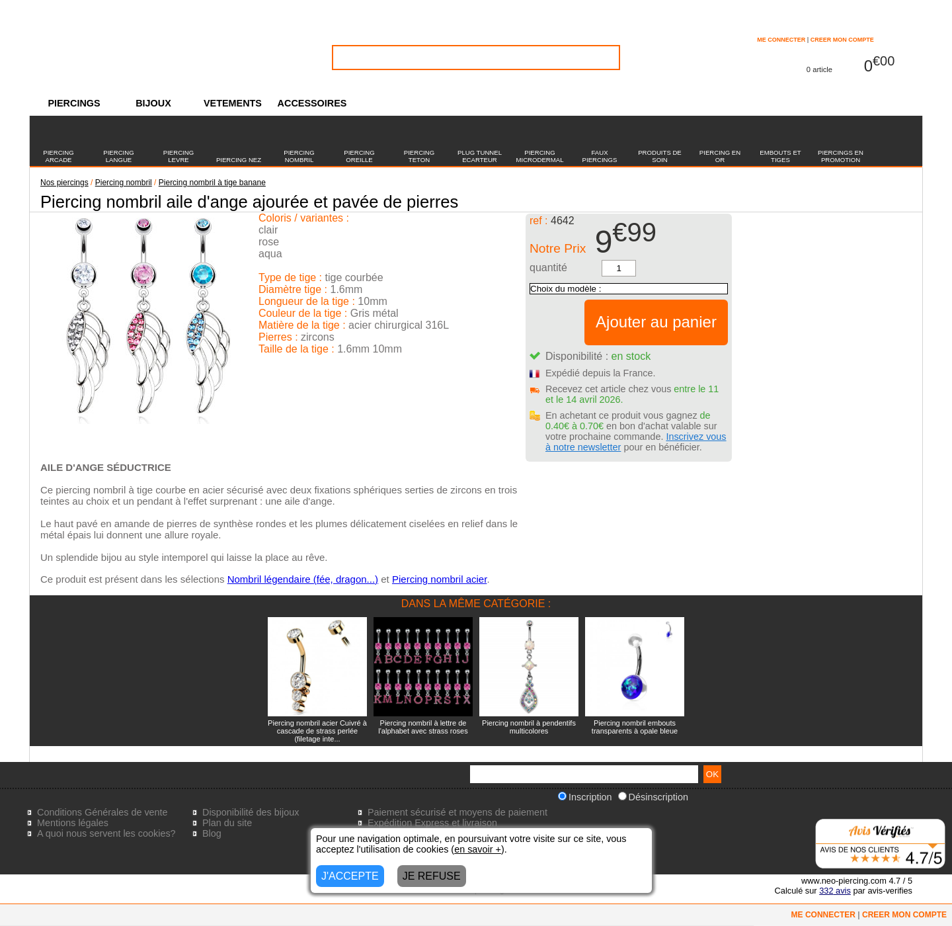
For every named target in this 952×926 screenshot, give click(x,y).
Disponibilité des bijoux (250, 812)
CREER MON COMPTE (842, 39)
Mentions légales (72, 823)
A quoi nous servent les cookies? (106, 833)
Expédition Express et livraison (432, 823)
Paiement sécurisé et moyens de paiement (457, 812)
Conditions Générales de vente (102, 812)
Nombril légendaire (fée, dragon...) (302, 579)
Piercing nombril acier (439, 579)
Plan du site (227, 823)
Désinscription (653, 797)
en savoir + (477, 849)
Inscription (585, 797)
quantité (548, 267)
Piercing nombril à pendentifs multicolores (529, 727)
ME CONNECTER (781, 39)
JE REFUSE (432, 876)
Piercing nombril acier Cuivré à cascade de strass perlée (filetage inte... (317, 731)
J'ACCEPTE (350, 876)
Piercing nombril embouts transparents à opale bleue (635, 727)
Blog (211, 833)
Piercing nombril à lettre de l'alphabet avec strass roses (422, 727)
